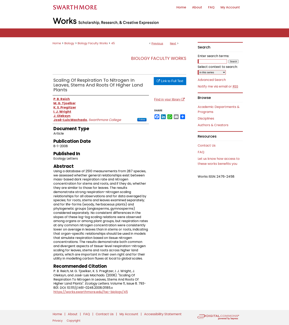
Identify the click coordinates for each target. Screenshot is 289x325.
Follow (142, 119)
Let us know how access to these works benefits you (219, 161)
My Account (129, 314)
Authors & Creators (213, 125)
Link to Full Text (170, 81)
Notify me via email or (218, 86)
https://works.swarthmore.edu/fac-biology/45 (90, 292)
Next (173, 43)
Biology (69, 43)
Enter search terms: (213, 56)
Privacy (58, 321)
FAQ (201, 152)
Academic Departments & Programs (218, 109)
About (73, 314)
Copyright (73, 321)
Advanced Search (212, 79)
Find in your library (169, 99)
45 (113, 43)
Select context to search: (218, 66)
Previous (157, 43)
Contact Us (207, 145)
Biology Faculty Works (93, 43)
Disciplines (206, 118)
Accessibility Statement (163, 314)
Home (57, 43)
